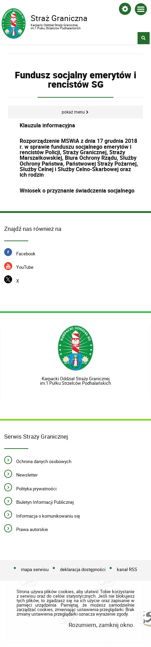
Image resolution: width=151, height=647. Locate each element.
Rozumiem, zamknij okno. (101, 625)
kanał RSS (127, 569)
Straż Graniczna (69, 20)
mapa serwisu (35, 569)
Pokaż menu (73, 112)
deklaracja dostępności (82, 569)
